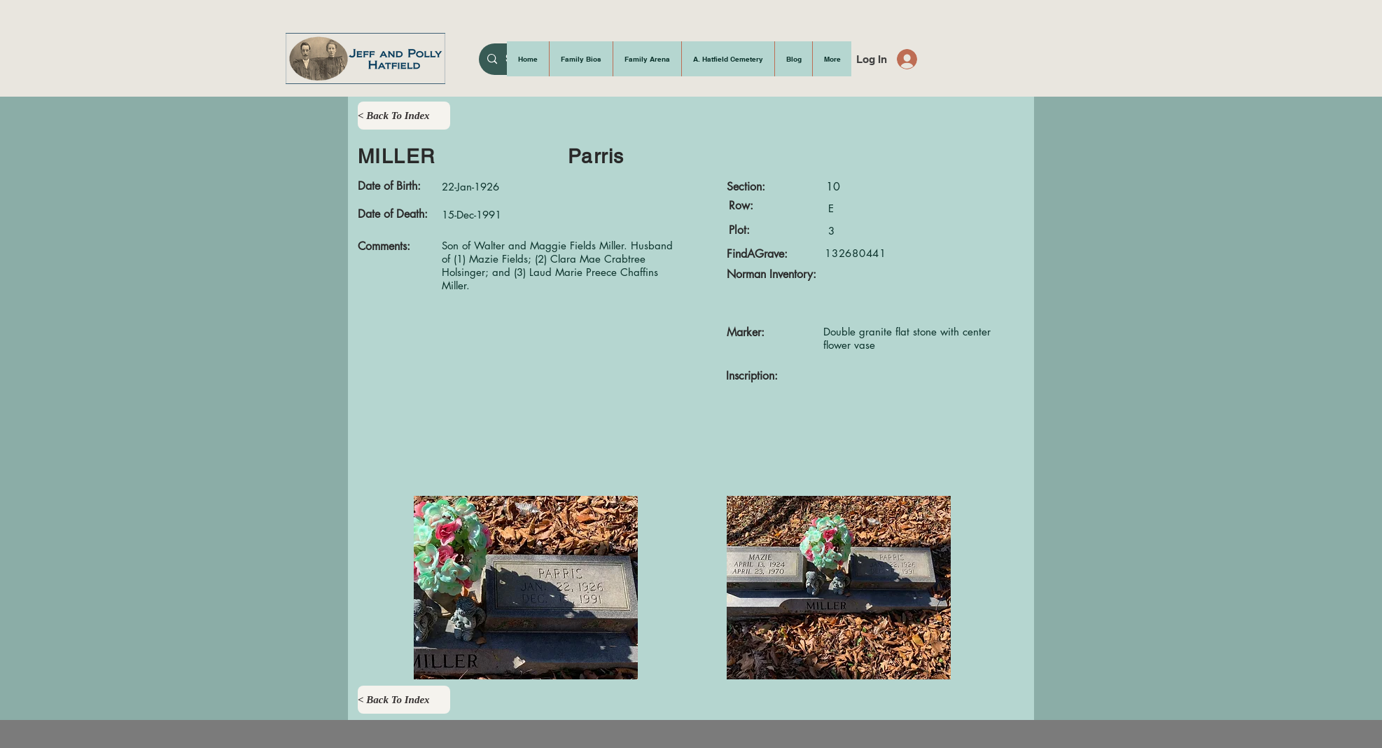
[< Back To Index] (404, 116)
